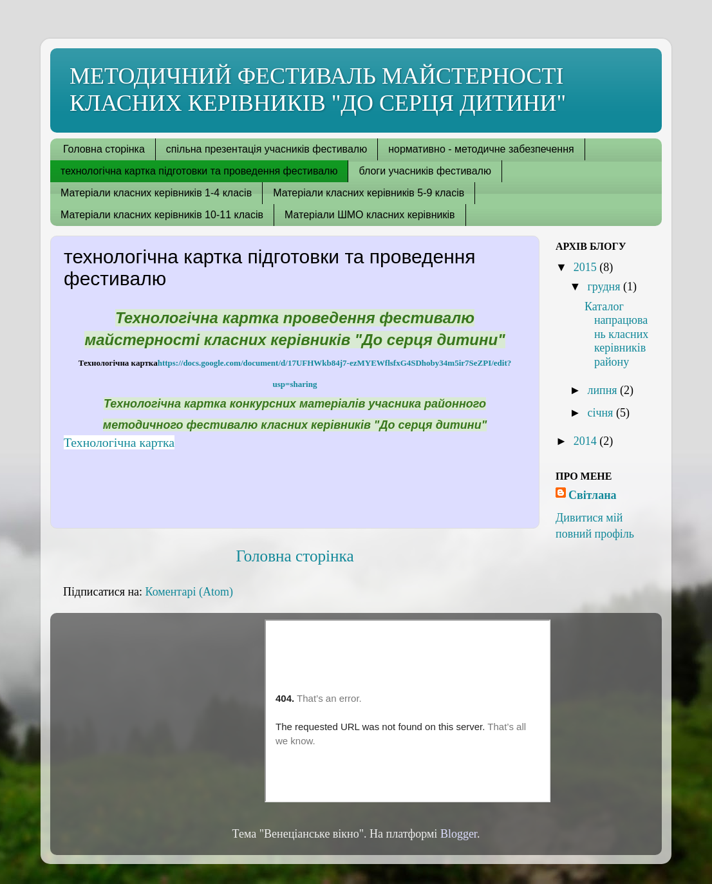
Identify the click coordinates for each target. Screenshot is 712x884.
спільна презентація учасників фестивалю (266, 149)
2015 (587, 267)
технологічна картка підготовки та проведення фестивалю (199, 170)
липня (603, 390)
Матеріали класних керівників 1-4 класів (156, 192)
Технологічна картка (119, 442)
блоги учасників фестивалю (425, 170)
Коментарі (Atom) (189, 591)
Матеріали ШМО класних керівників (370, 214)
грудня (605, 286)
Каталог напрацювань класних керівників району (616, 334)
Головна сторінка (104, 149)
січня (601, 412)
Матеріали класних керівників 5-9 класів (368, 192)
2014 (587, 441)
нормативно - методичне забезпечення (481, 149)
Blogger (458, 833)
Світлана (592, 495)
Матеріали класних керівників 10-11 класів (162, 214)
